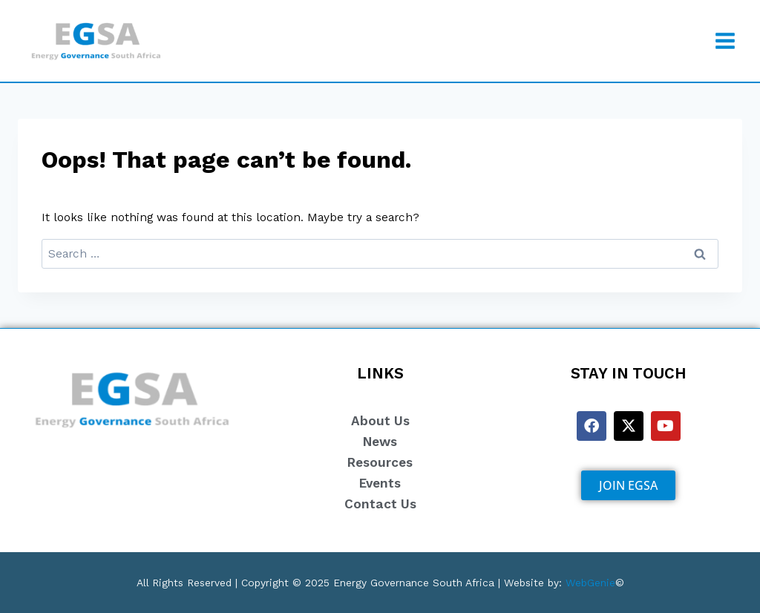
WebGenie (590, 583)
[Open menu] (724, 40)
